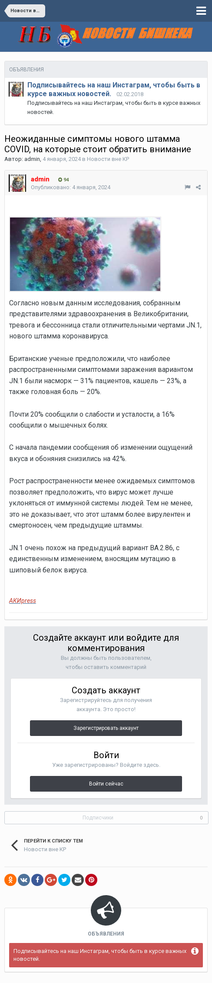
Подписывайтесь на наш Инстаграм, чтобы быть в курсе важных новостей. (99, 955)
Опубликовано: (70, 187)
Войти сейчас (106, 784)
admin (32, 159)
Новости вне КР (108, 159)
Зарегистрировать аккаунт (106, 728)
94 (63, 180)
